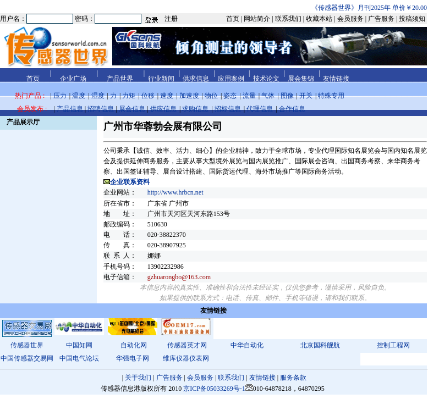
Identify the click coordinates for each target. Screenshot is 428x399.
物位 (211, 95)
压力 (60, 95)
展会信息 (132, 109)
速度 (166, 95)
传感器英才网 (187, 345)
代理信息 (259, 109)
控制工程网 (393, 345)
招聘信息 (100, 109)
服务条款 (293, 377)
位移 (148, 95)
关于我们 (138, 377)
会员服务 (200, 377)
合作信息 (292, 109)
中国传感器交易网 (27, 358)
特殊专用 (331, 95)
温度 (78, 95)
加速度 (189, 95)
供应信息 (163, 109)
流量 (249, 95)
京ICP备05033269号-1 (214, 388)
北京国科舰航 (320, 345)
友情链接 (262, 377)
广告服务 (169, 377)
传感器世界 (26, 345)
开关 (305, 95)
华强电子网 (132, 358)
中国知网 (79, 345)
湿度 (98, 95)
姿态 (230, 95)
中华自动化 (247, 345)
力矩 (128, 95)
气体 (268, 95)
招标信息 (228, 109)
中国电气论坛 (79, 358)
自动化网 (133, 345)
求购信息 (195, 109)
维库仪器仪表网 (186, 358)
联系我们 (231, 377)
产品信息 (70, 109)
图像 (287, 95)
